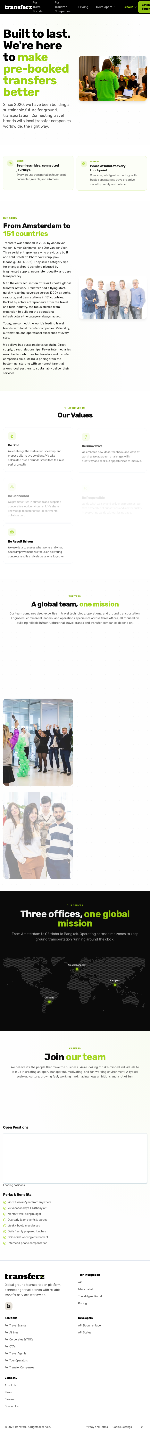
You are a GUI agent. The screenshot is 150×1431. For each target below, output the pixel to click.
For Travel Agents (15, 1342)
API (80, 1271)
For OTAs (10, 1335)
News (8, 1381)
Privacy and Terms (96, 1415)
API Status (84, 1321)
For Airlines (11, 1321)
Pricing (83, 7)
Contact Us (12, 1395)
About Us (10, 1374)
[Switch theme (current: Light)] (141, 1416)
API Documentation (90, 1314)
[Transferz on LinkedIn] (8, 1295)
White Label (85, 1278)
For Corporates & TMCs (19, 1328)
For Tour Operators (16, 1349)
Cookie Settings (122, 1415)
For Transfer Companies (19, 1356)
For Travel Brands (15, 1314)
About (130, 7)
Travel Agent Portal (90, 1285)
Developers (106, 7)
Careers (9, 1388)
